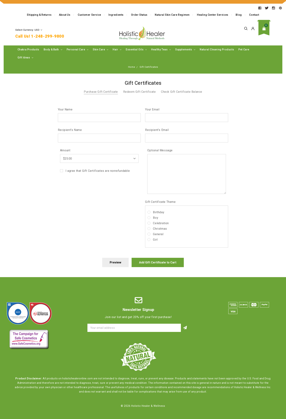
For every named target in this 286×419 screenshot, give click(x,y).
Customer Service (89, 14)
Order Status (139, 14)
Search (245, 28)
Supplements (185, 49)
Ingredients (116, 14)
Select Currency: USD (28, 29)
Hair (117, 49)
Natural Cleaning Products (217, 49)
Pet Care (243, 49)
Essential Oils (136, 49)
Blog (239, 14)
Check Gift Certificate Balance (181, 91)
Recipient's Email (186, 130)
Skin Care (100, 49)
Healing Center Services (212, 14)
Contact (254, 14)
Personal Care (77, 49)
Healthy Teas (161, 49)
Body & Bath (53, 49)
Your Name (99, 109)
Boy (155, 217)
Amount (99, 150)
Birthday (158, 212)
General (158, 234)
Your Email (186, 109)
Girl (155, 239)
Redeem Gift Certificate (139, 91)
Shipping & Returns (39, 14)
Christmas (160, 228)
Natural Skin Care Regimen (172, 14)
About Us (64, 14)
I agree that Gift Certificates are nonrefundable (98, 171)
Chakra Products (28, 49)
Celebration (161, 223)
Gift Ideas (25, 57)
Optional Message (160, 150)
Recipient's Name (99, 130)
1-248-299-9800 (47, 36)
